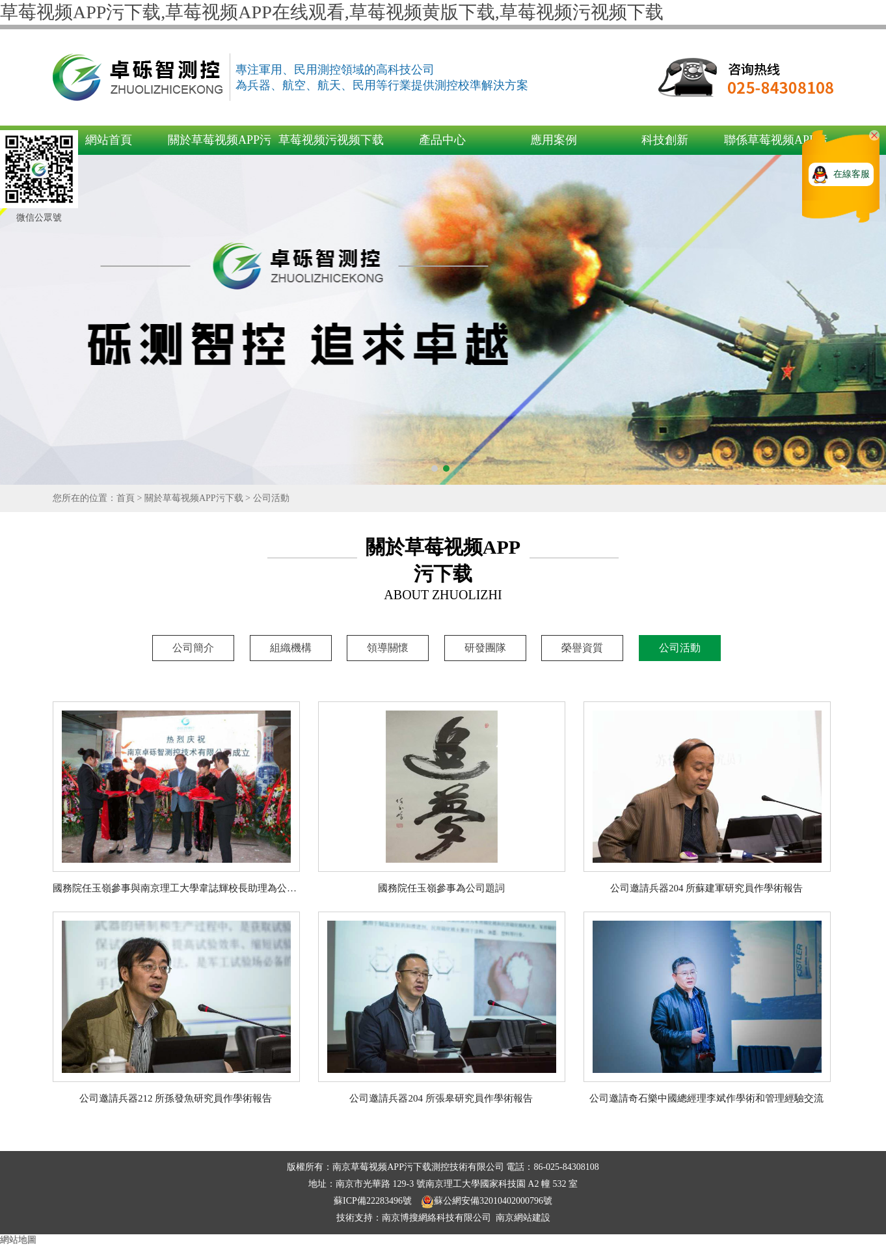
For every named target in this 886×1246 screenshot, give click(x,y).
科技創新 (664, 139)
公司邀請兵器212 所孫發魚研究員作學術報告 (175, 1098)
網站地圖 (18, 1240)
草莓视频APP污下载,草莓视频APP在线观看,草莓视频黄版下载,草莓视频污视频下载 (332, 12)
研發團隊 (485, 647)
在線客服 (851, 174)
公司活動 (271, 498)
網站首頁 (108, 139)
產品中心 (442, 139)
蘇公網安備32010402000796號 (486, 1201)
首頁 (125, 498)
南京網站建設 (523, 1218)
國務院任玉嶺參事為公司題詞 (441, 888)
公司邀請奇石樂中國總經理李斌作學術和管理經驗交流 (706, 1098)
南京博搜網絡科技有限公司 (436, 1218)
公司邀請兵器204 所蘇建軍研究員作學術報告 (706, 888)
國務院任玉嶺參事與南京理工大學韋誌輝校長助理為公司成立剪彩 (194, 888)
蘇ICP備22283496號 (374, 1201)
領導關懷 (388, 647)
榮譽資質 (582, 647)
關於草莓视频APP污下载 (193, 498)
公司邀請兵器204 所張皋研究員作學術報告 (440, 1098)
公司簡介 (193, 647)
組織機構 (291, 647)
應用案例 (553, 139)
